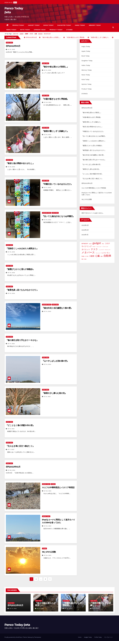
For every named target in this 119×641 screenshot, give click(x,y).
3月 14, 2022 (11, 272)
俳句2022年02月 (13, 467)
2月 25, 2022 (47, 526)
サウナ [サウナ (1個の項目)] (94, 246)
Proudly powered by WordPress (13, 637)
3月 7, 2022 (11, 449)
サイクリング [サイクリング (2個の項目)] (87, 246)
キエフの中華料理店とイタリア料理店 (58, 487)
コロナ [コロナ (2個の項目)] (107, 243)
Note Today (25, 30)
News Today (11, 30)
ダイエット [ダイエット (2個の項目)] (86, 249)
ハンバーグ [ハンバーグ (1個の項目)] (101, 249)
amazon (40, 33)
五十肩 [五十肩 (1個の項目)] (86, 256)
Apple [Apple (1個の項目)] (90, 243)
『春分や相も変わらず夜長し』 (55, 67)
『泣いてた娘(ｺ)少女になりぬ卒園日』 (58, 216)
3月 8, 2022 (11, 428)
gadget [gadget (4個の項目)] (96, 243)
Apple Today (86, 51)
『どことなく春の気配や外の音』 (20, 425)
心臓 (36, 33)
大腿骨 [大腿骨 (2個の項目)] (91, 256)
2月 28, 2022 (11, 470)
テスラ (31, 33)
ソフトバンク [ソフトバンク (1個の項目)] (105, 246)
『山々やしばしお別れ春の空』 (55, 361)
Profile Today (18, 25)
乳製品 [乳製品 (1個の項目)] (83, 256)
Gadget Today (34, 25)
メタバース (15, 33)
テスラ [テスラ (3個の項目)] (94, 249)
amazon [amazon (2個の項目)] (85, 243)
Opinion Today (40, 30)
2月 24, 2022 (47, 555)
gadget (21, 33)
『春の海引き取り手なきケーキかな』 (22, 340)
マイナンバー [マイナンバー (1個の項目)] (107, 249)
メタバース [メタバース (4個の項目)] (88, 252)
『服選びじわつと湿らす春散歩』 (20, 269)
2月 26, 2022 (47, 491)
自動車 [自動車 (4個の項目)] (107, 255)
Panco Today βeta (17, 625)
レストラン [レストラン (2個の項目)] (106, 253)
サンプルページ (108, 637)
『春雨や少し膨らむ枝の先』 (54, 393)
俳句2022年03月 (13, 46)
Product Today (56, 30)
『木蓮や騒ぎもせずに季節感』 (55, 99)
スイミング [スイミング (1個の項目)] (98, 246)
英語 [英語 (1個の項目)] (82, 259)
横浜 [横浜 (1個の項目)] (102, 256)
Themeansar (37, 637)
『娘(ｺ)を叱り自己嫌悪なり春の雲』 (57, 308)
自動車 (26, 33)
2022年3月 (85, 225)
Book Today (48, 25)
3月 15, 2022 (11, 252)
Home (79, 637)
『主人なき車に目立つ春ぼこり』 (20, 446)
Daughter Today (64, 25)
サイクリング (47, 33)
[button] (113, 27)
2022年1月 (85, 235)
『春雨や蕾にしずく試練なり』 (55, 131)
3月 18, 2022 (11, 166)
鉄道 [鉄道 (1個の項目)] (85, 259)
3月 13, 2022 (11, 293)
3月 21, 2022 (47, 70)
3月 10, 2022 (47, 364)
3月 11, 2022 (11, 343)
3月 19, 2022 (47, 134)
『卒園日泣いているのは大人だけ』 (57, 184)
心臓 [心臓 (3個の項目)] (97, 256)
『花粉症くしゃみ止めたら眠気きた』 (22, 248)
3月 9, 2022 (47, 396)
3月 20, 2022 (47, 102)
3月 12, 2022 (47, 311)
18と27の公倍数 (49, 552)
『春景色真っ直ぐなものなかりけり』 (22, 290)
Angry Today (86, 46)
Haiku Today (80, 25)
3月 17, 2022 (47, 187)
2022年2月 (85, 230)
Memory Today (95, 25)
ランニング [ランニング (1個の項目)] (98, 253)
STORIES (69, 30)
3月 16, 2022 (47, 219)
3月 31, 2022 (11, 49)
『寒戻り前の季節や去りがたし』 (20, 163)
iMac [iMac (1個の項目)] (103, 243)
